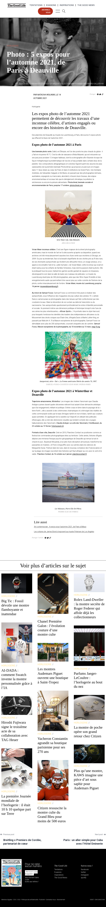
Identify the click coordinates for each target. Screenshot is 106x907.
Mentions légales (6, 899)
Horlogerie (13, 46)
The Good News (86, 5)
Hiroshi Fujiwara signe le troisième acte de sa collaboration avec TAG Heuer (14, 731)
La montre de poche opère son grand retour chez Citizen (88, 731)
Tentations (35, 5)
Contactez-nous (51, 899)
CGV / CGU (16, 899)
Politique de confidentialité (29, 899)
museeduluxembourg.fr (49, 286)
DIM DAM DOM (100, 899)
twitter (83, 872)
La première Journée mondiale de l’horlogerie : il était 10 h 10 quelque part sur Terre (16, 805)
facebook (85, 869)
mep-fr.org (96, 327)
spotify (83, 878)
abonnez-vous (46, 11)
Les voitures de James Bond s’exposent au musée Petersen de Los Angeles (64, 531)
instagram (85, 875)
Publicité (42, 899)
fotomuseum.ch (58, 426)
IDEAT (92, 899)
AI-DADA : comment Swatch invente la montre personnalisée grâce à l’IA (16, 679)
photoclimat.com (76, 185)
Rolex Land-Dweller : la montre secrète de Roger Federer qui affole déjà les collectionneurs (89, 608)
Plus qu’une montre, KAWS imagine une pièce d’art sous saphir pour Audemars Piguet (88, 779)
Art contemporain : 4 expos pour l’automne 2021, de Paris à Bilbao (60, 527)
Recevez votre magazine (31, 873)
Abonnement (61, 899)
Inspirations (67, 5)
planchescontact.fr (79, 454)
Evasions (51, 5)
